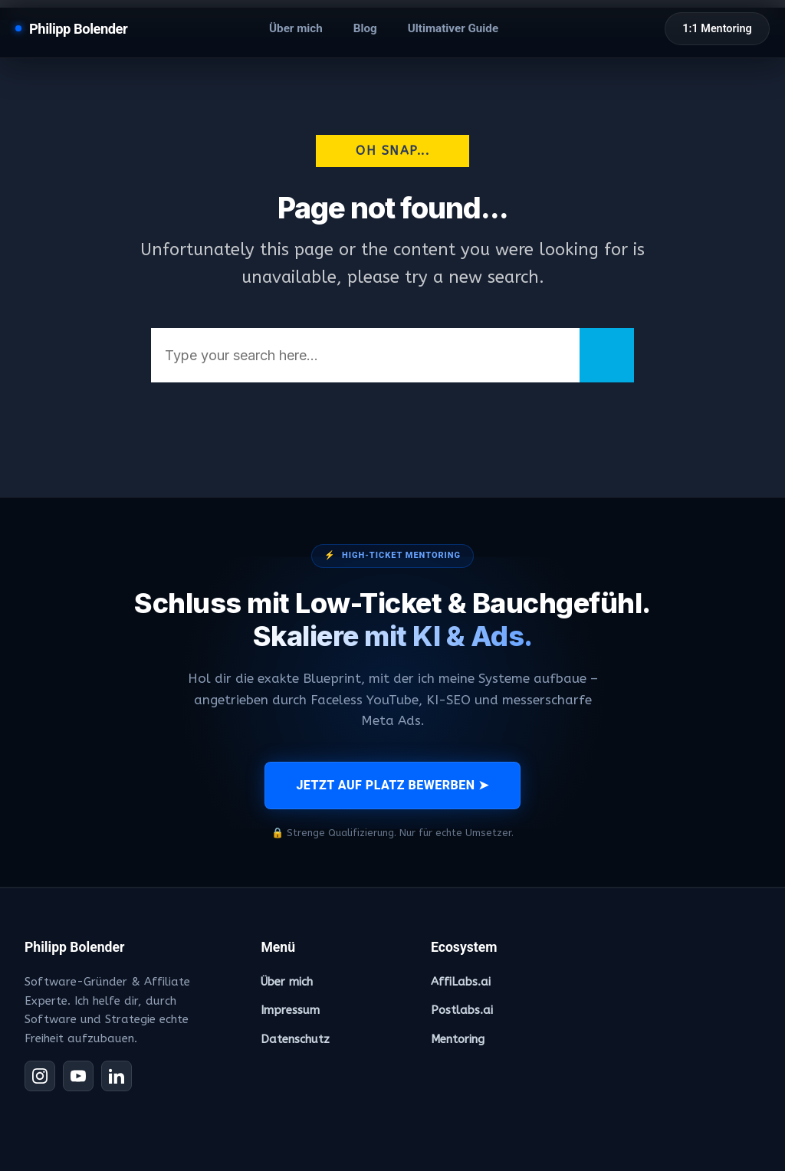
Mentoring (457, 1039)
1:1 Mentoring (716, 28)
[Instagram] (40, 1076)
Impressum (290, 1010)
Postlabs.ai (462, 1010)
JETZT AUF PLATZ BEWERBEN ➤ (392, 785)
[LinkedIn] (116, 1076)
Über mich (296, 28)
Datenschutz (295, 1039)
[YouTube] (78, 1076)
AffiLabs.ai (461, 982)
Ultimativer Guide (453, 28)
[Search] (607, 355)
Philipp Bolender (78, 29)
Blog (365, 28)
